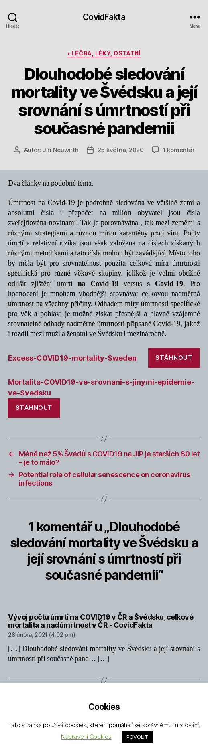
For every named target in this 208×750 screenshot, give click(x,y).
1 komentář (178, 150)
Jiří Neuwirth (61, 150)
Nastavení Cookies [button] (86, 736)
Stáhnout (173, 357)
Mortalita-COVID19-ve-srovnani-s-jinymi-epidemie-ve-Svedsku (101, 387)
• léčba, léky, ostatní (103, 53)
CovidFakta (104, 17)
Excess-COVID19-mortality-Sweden (72, 358)
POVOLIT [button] (137, 737)
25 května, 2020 (121, 150)
